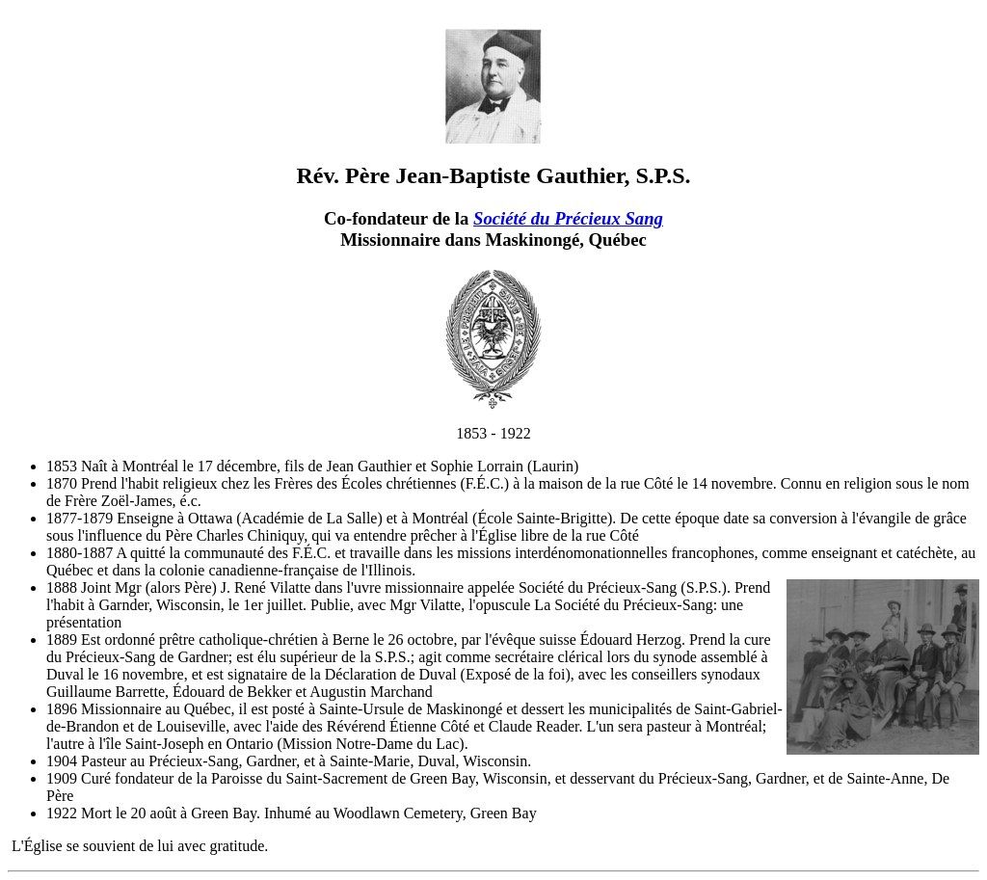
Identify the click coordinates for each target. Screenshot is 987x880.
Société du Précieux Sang (568, 218)
